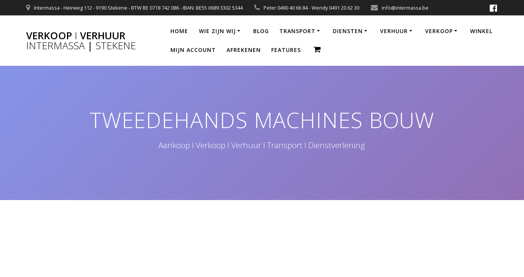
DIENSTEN (348, 31)
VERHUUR (394, 31)
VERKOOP (439, 31)
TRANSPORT (297, 31)
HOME (179, 31)
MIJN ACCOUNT (193, 49)
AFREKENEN (244, 49)
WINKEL (481, 31)
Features (286, 49)
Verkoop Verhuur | (81, 40)
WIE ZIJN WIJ (217, 31)
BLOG (261, 31)
